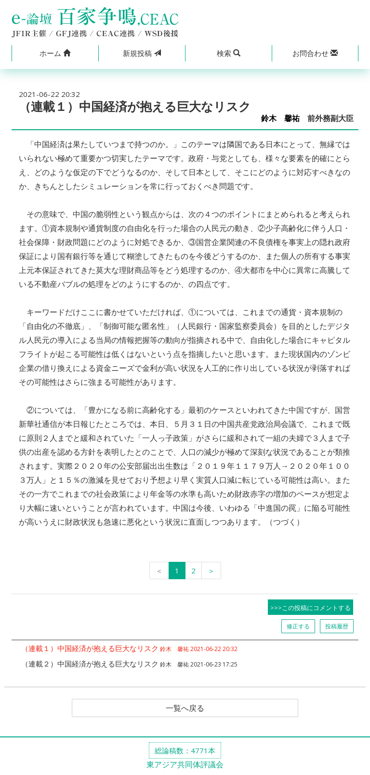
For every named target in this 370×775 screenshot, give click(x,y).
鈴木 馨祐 (280, 118)
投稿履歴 (336, 626)
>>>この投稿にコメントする (310, 607)
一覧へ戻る (185, 708)
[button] (55, 53)
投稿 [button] (142, 53)
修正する (298, 626)
